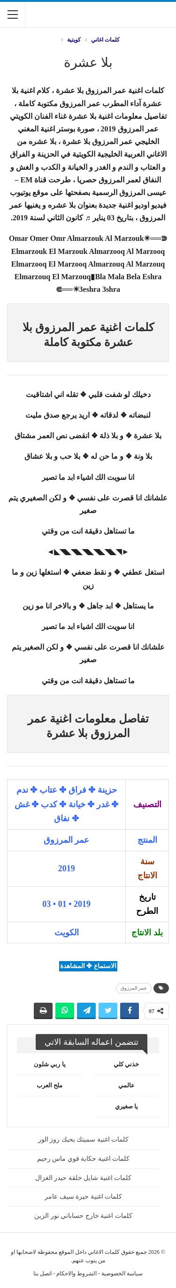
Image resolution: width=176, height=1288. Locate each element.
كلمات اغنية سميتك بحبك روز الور (83, 1139)
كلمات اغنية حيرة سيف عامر (83, 1196)
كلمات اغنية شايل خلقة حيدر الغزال (83, 1177)
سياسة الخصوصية (122, 1273)
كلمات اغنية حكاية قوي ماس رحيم (83, 1158)
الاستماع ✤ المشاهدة (88, 966)
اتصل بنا (42, 1273)
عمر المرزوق (134, 988)
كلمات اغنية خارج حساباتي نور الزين (83, 1215)
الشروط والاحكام (76, 1273)
